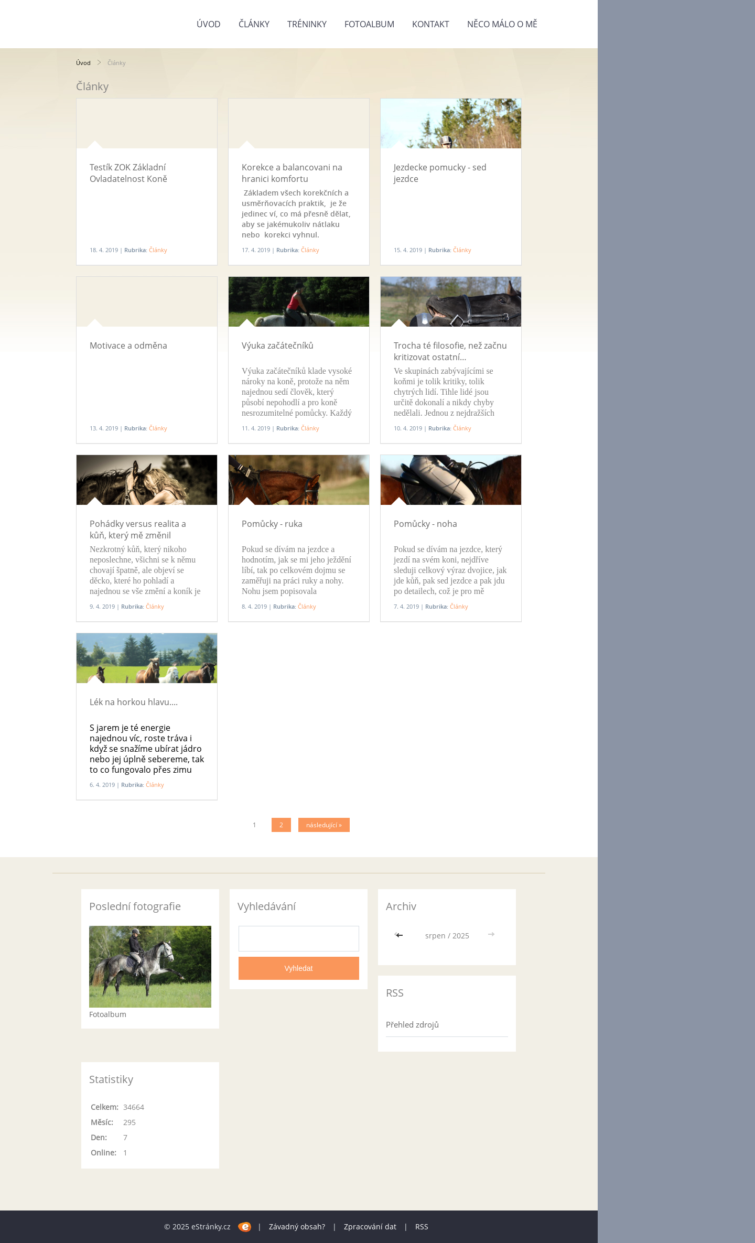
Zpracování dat (370, 1226)
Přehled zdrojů (412, 1024)
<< (400, 936)
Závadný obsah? (297, 1226)
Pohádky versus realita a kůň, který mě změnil (138, 529)
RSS (421, 1226)
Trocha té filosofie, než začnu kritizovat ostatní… (450, 351)
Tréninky (307, 24)
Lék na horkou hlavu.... (134, 702)
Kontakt (430, 24)
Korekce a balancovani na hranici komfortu (292, 173)
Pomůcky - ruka (272, 523)
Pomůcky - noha (425, 523)
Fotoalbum (369, 24)
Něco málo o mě (502, 24)
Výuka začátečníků (278, 345)
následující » (324, 824)
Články (254, 24)
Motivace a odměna (128, 345)
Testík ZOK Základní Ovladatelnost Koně (128, 173)
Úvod (209, 24)
